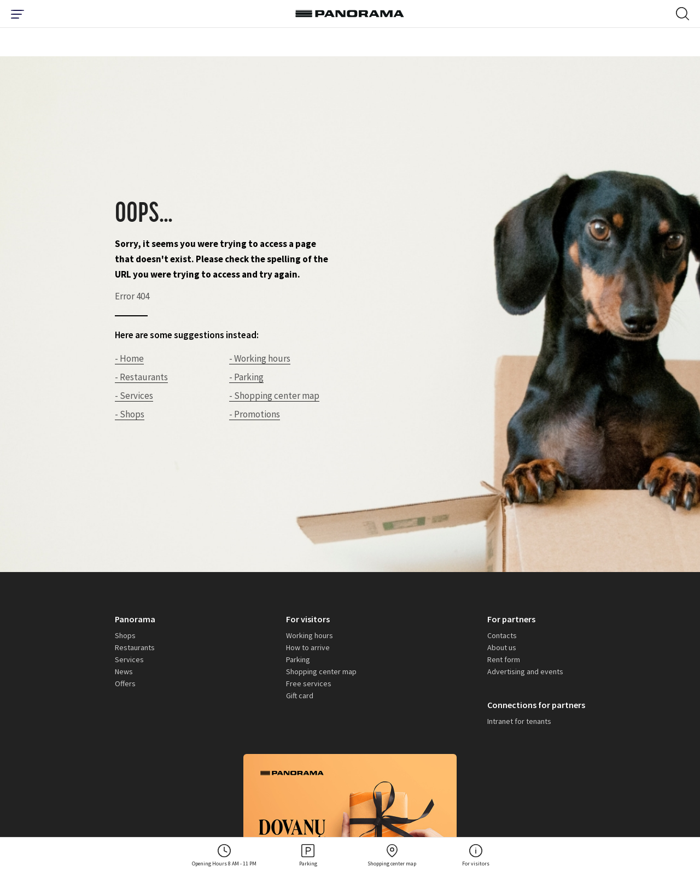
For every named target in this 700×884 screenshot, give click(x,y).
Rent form (503, 659)
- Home (129, 358)
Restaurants (135, 647)
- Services (134, 396)
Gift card (299, 695)
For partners (511, 619)
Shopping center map (321, 671)
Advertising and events (525, 671)
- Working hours (259, 358)
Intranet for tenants (519, 721)
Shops (125, 635)
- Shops (129, 414)
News (124, 671)
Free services (308, 683)
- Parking (246, 377)
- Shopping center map (274, 396)
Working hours (309, 635)
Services (129, 659)
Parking (298, 659)
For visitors (308, 619)
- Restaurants (141, 377)
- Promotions (254, 414)
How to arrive (308, 647)
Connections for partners (536, 704)
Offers (125, 683)
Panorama (135, 619)
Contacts (502, 635)
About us (501, 647)
